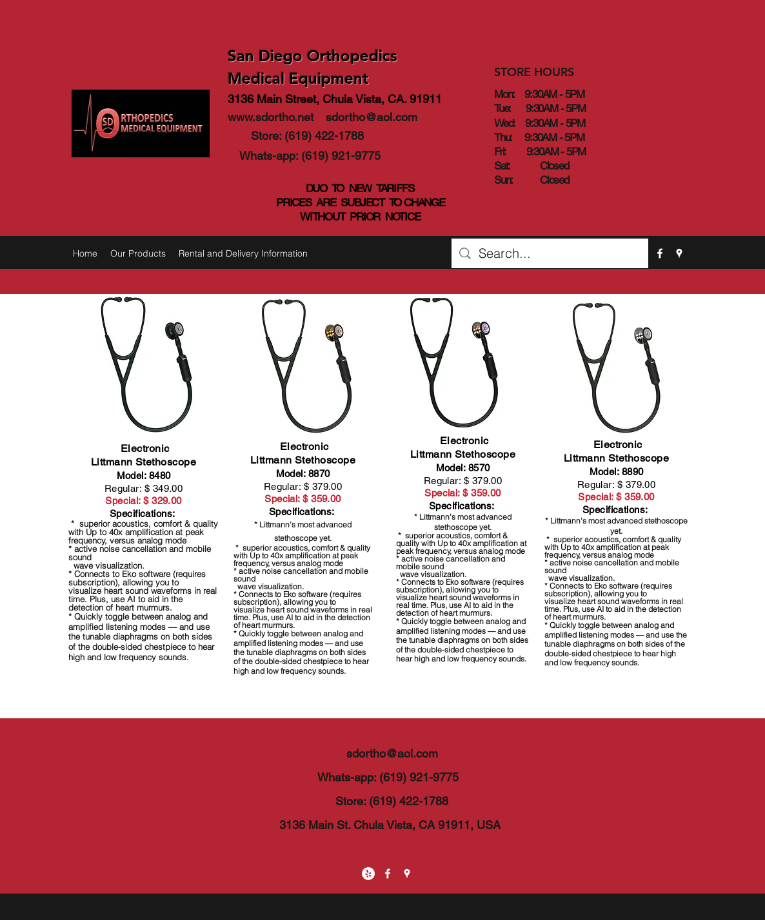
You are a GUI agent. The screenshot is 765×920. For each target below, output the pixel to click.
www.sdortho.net (270, 117)
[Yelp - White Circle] (368, 873)
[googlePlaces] (679, 253)
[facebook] (659, 253)
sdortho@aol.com (371, 117)
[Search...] (550, 253)
